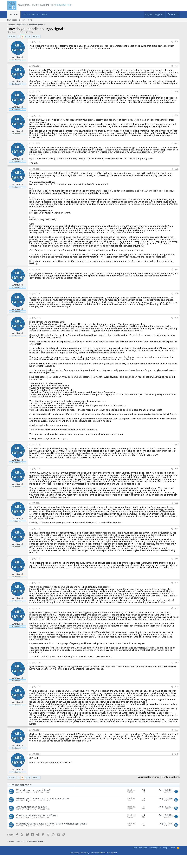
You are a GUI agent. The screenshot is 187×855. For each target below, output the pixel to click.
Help (44, 14)
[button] (37, 14)
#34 (176, 558)
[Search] (173, 14)
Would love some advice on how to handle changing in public (51, 823)
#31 (176, 468)
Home (172, 847)
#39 (176, 730)
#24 (176, 115)
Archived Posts (44, 792)
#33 (176, 528)
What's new (29, 14)
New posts (12, 19)
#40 (176, 754)
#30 (176, 444)
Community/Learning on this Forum (37, 815)
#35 (176, 582)
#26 (176, 169)
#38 (176, 686)
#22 (176, 66)
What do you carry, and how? (33, 790)
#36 (176, 608)
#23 (176, 91)
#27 (176, 269)
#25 (176, 143)
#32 (176, 503)
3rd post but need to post (31, 807)
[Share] (172, 41)
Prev (13, 36)
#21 (176, 41)
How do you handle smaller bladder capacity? (42, 798)
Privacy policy (155, 847)
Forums (14, 14)
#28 (176, 293)
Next (35, 36)
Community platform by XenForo (93, 853)
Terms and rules (140, 847)
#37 (176, 662)
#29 (176, 317)
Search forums (25, 19)
